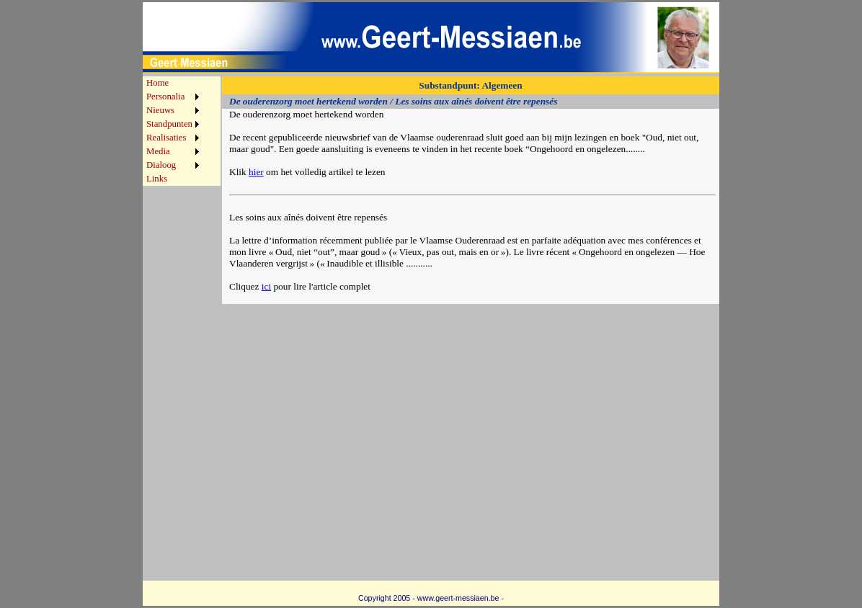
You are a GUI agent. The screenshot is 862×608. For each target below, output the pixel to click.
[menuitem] (173, 83)
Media (158, 151)
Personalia (165, 96)
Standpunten (169, 124)
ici (266, 286)
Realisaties (166, 138)
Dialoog (161, 165)
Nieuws (160, 110)
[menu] (173, 131)
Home (157, 83)
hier (256, 171)
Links (156, 179)
